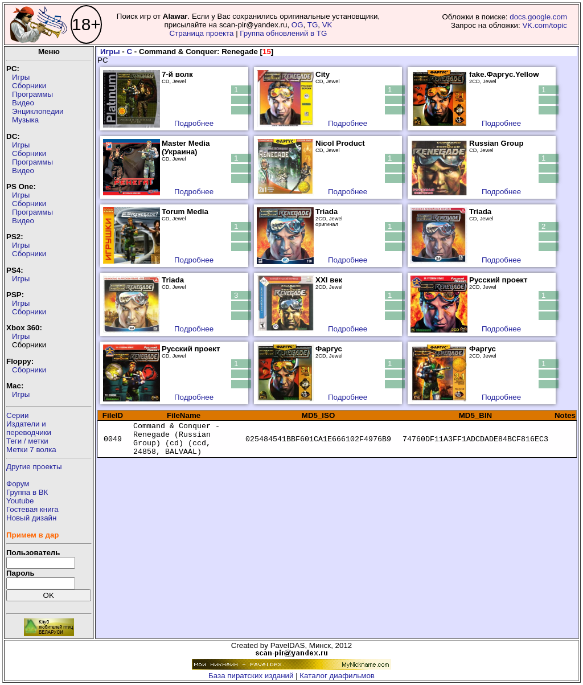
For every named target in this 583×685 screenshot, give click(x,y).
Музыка (25, 120)
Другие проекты (34, 466)
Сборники (29, 85)
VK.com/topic (544, 25)
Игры (21, 77)
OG (297, 24)
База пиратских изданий (250, 675)
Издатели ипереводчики (28, 428)
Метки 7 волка (31, 449)
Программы (32, 94)
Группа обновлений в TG (283, 33)
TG (312, 24)
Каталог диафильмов (337, 675)
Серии (17, 415)
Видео (23, 103)
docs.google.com (538, 17)
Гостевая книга (32, 509)
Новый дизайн (31, 518)
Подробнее (194, 123)
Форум (18, 483)
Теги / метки (27, 441)
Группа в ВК (27, 492)
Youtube (20, 501)
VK (327, 24)
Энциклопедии (37, 111)
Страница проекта (202, 33)
